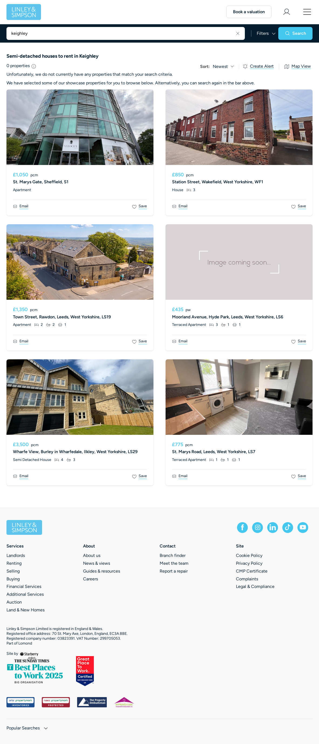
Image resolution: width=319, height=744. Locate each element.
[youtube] (302, 527)
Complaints (247, 578)
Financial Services (23, 586)
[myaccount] (286, 12)
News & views (96, 563)
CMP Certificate (251, 571)
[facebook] (242, 527)
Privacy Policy (249, 563)
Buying (13, 578)
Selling (13, 571)
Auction (14, 602)
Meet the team (174, 563)
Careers (90, 578)
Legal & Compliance (255, 586)
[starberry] (29, 653)
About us (91, 555)
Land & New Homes (25, 609)
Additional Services (25, 594)
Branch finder (173, 555)
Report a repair (174, 571)
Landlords (15, 555)
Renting (14, 563)
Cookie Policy (249, 555)
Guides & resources (101, 571)
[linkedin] (272, 527)
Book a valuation (249, 11)
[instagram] (257, 527)
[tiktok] (287, 527)
